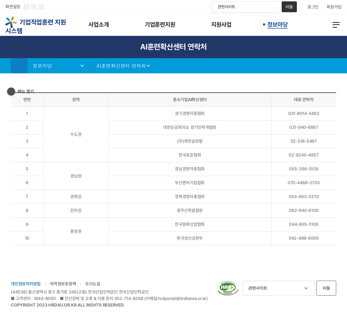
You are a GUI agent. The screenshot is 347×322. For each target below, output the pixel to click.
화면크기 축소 (34, 7)
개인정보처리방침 (26, 284)
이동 (289, 7)
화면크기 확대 (27, 7)
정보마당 (42, 65)
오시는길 (92, 284)
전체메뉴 (332, 25)
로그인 (313, 7)
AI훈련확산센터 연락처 (122, 65)
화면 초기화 (41, 7)
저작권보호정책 (63, 284)
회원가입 (334, 7)
